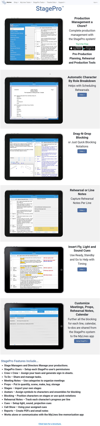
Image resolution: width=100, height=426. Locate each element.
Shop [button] (15, 2)
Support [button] (61, 2)
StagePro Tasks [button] (38, 2)
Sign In (95, 2)
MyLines (7, 2)
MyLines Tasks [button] (25, 2)
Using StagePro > (82, 341)
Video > (82, 95)
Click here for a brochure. (50, 424)
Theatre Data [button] (51, 2)
